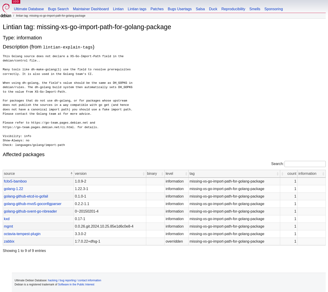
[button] (71, 173)
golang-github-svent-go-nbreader (30, 211)
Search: (277, 163)
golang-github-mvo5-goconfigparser (33, 204)
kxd (7, 219)
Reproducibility (233, 9)
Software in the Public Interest (76, 284)
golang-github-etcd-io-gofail (26, 196)
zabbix (9, 241)
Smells (254, 9)
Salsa (200, 9)
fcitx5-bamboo (15, 181)
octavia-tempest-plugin (22, 234)
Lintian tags (137, 9)
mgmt (8, 226)
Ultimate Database (29, 9)
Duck (213, 9)
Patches (157, 9)
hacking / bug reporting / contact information (74, 280)
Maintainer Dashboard (91, 9)
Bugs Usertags (180, 9)
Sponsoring (273, 9)
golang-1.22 (13, 188)
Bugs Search (58, 9)
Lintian (118, 9)
